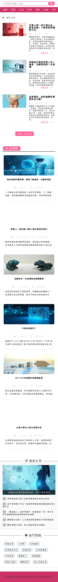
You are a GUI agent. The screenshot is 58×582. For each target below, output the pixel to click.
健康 (5, 10)
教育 (13, 10)
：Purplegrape (20, 237)
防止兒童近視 (40, 562)
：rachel (20, 435)
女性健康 (34, 544)
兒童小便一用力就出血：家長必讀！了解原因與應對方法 (42, 27)
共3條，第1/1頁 (24, 134)
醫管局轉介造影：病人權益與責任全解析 (26, 525)
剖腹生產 (9, 544)
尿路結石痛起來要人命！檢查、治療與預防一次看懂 (42, 64)
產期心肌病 (10, 562)
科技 (29, 10)
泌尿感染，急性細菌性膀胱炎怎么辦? (42, 98)
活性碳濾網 (41, 550)
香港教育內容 (11, 550)
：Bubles (20, 187)
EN (54, 10)
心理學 (22, 544)
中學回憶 (9, 556)
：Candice (20, 386)
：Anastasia (20, 287)
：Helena (20, 336)
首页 (8, 18)
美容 (38, 10)
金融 (46, 10)
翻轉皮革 (25, 562)
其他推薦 (12, 148)
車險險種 (36, 556)
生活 (21, 10)
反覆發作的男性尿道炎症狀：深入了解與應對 (29, 492)
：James (35, 103)
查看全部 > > (47, 53)
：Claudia (36, 71)
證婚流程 (27, 550)
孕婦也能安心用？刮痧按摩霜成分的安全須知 (28, 499)
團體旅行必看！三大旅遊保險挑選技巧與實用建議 (30, 520)
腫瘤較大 (23, 556)
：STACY (35, 34)
